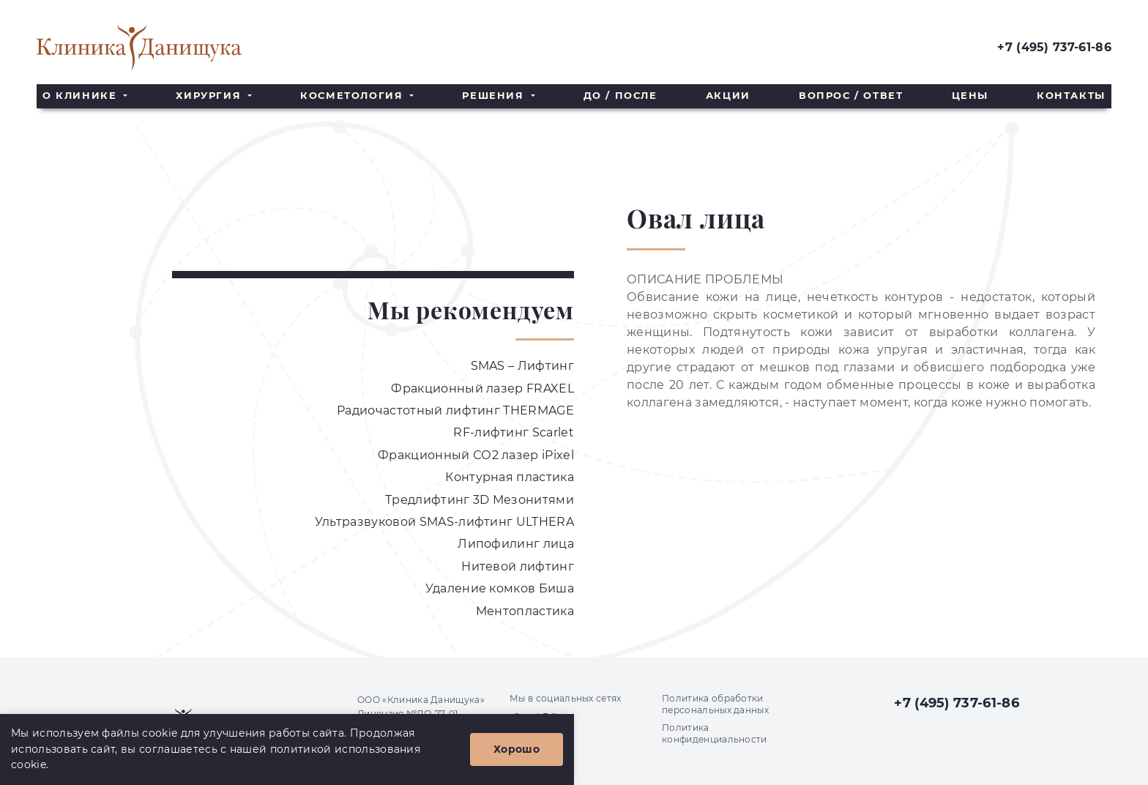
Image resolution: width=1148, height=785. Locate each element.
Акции (728, 95)
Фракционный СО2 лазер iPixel (476, 455)
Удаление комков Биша (499, 588)
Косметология (353, 95)
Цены (970, 95)
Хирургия (210, 95)
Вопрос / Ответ (851, 95)
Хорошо (516, 749)
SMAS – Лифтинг (522, 366)
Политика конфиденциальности (714, 733)
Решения (495, 95)
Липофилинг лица (516, 544)
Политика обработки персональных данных (715, 704)
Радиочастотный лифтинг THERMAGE (455, 410)
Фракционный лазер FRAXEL (482, 388)
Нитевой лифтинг (517, 566)
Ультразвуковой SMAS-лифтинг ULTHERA (444, 522)
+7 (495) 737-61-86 (1054, 47)
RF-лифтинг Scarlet (513, 432)
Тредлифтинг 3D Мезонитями (479, 500)
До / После (620, 95)
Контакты (1071, 95)
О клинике (81, 95)
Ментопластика (525, 611)
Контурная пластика (509, 477)
